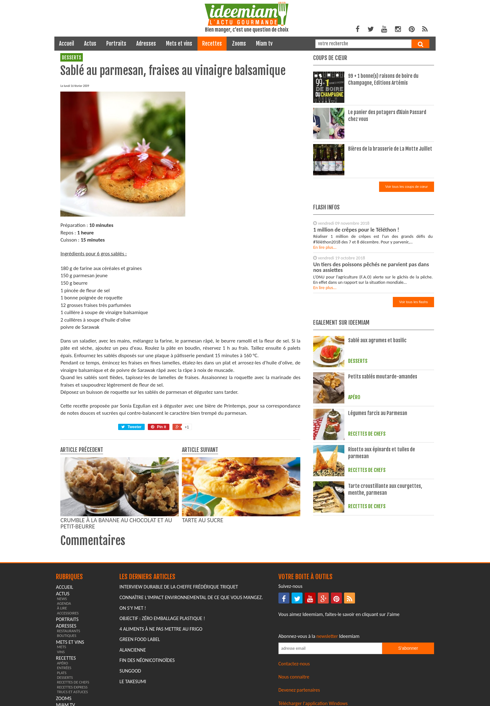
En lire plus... (325, 247)
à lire (62, 608)
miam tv (264, 43)
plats (61, 672)
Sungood (130, 671)
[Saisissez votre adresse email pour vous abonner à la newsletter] (330, 648)
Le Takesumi (132, 681)
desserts (71, 57)
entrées (64, 667)
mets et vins (179, 43)
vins (61, 651)
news (62, 598)
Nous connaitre (293, 677)
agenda (64, 603)
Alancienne (132, 650)
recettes (212, 43)
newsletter (327, 636)
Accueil (66, 43)
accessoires (68, 613)
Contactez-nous (294, 664)
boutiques (66, 635)
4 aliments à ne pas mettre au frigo (160, 629)
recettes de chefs (73, 682)
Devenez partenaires (299, 690)
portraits (116, 43)
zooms (239, 43)
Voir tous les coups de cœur (406, 186)
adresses (146, 43)
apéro (62, 663)
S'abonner (408, 648)
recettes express (72, 687)
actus (90, 43)
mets (61, 646)
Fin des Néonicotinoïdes (147, 660)
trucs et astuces (72, 691)
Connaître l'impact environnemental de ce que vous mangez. (191, 597)
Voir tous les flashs (413, 302)
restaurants (68, 630)
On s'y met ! (132, 608)
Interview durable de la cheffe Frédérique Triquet (178, 587)
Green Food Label (139, 639)
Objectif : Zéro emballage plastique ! (162, 618)
